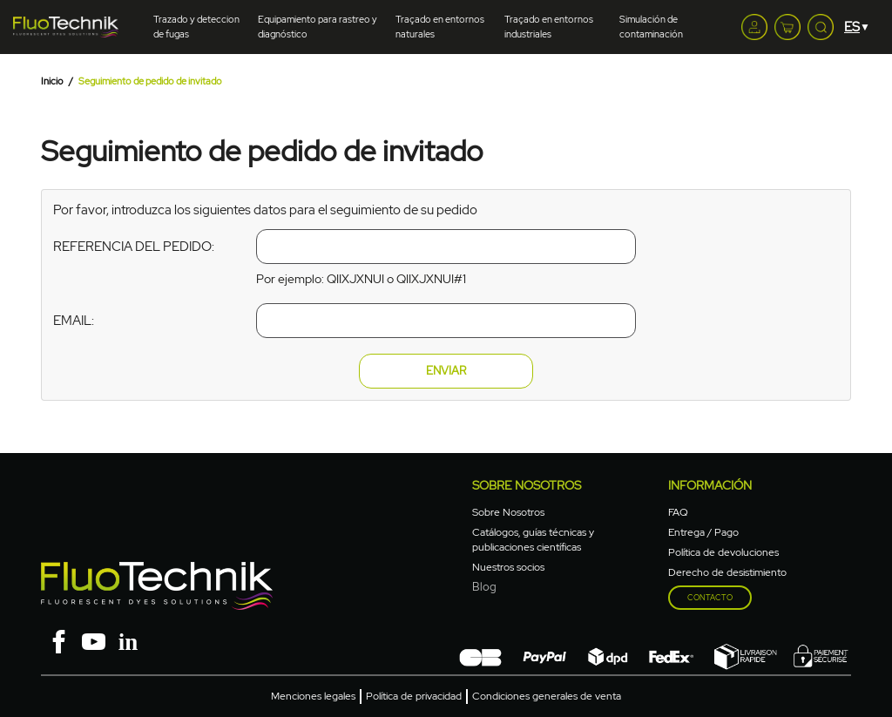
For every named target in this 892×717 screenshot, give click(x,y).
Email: (73, 320)
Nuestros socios (508, 567)
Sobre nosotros (526, 485)
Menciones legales (313, 696)
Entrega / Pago (703, 532)
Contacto (710, 597)
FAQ (678, 512)
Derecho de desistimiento (727, 572)
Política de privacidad (414, 696)
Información (710, 485)
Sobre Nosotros (508, 512)
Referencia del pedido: (133, 246)
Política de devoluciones (723, 552)
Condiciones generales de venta (546, 696)
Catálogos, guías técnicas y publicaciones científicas (533, 539)
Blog (484, 586)
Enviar (446, 370)
